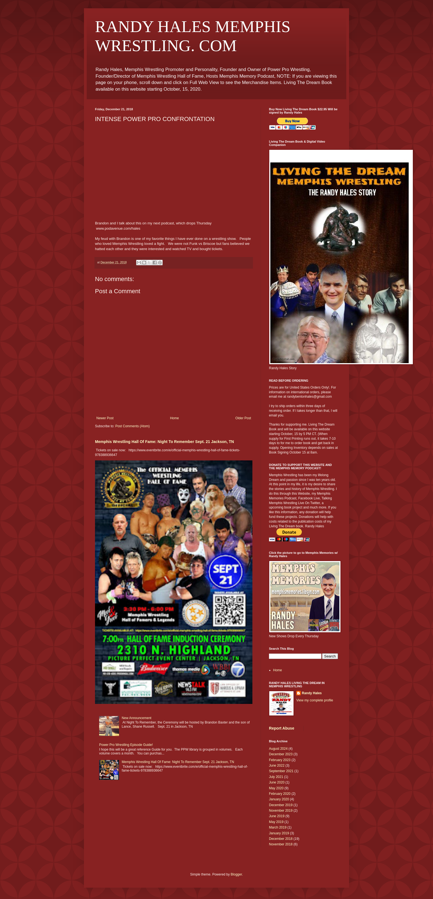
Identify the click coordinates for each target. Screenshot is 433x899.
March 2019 (277, 827)
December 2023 (280, 754)
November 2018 (280, 844)
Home (174, 418)
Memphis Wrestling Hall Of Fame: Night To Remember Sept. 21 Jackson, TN (164, 441)
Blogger (236, 874)
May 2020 (276, 788)
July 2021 (276, 777)
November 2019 (280, 810)
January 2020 (279, 799)
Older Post (243, 418)
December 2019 (280, 805)
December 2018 (280, 839)
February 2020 (280, 794)
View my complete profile (314, 700)
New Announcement (136, 718)
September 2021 (281, 771)
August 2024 (278, 749)
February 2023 (280, 760)
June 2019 (276, 816)
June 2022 (276, 765)
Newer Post (104, 418)
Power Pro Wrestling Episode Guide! (126, 745)
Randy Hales (312, 693)
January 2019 (279, 833)
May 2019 (276, 822)
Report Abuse (281, 728)
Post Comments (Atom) (132, 426)
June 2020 (276, 782)
